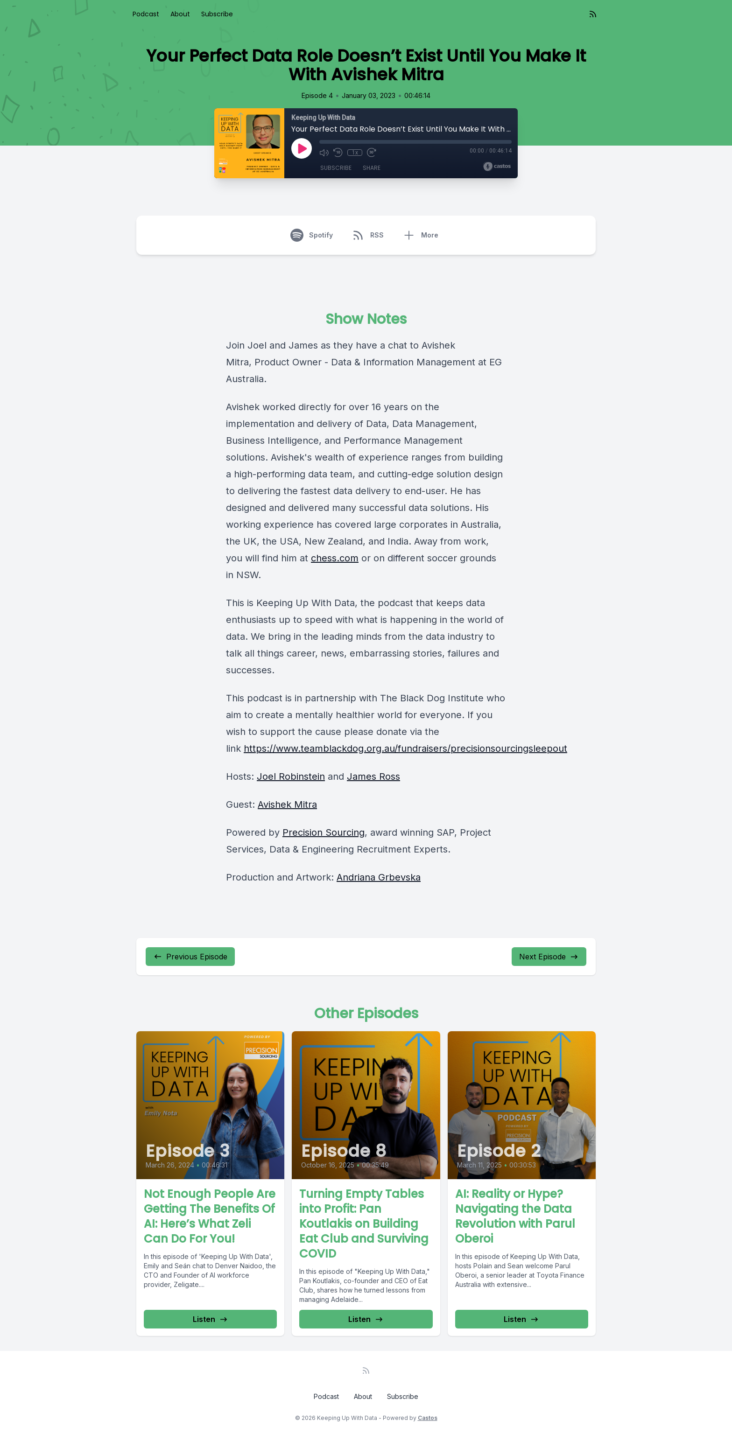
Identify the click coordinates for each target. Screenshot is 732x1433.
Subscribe (217, 14)
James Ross (373, 776)
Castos (427, 1417)
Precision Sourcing (323, 832)
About (180, 14)
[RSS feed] (592, 14)
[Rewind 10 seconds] (338, 152)
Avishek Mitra (287, 804)
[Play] (301, 148)
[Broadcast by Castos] (497, 166)
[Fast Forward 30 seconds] (371, 152)
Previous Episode (190, 956)
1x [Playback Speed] (355, 152)
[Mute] (324, 152)
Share (371, 168)
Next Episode (549, 956)
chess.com (335, 558)
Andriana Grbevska (379, 877)
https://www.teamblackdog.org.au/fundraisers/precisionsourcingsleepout (405, 748)
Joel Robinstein (291, 776)
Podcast (146, 14)
